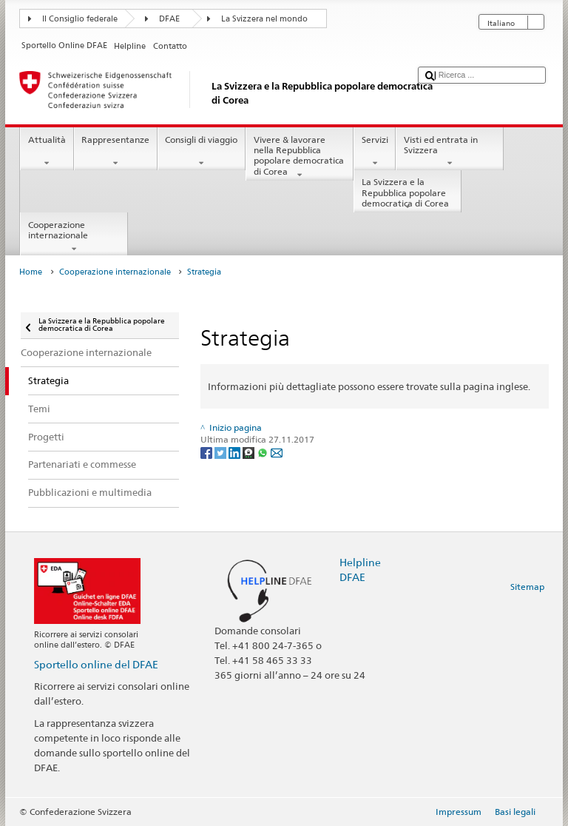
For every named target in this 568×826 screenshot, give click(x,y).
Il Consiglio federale (80, 19)
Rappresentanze (116, 151)
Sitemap (527, 586)
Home (30, 272)
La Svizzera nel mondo (264, 19)
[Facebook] (207, 451)
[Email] (277, 451)
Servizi (374, 151)
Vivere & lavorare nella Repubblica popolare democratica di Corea (299, 157)
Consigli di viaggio (201, 151)
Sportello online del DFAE (96, 664)
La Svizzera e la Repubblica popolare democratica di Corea (407, 194)
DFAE (169, 19)
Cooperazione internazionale (74, 237)
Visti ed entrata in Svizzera (449, 151)
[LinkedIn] (236, 451)
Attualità (46, 151)
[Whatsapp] (264, 451)
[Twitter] (221, 451)
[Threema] (250, 451)
